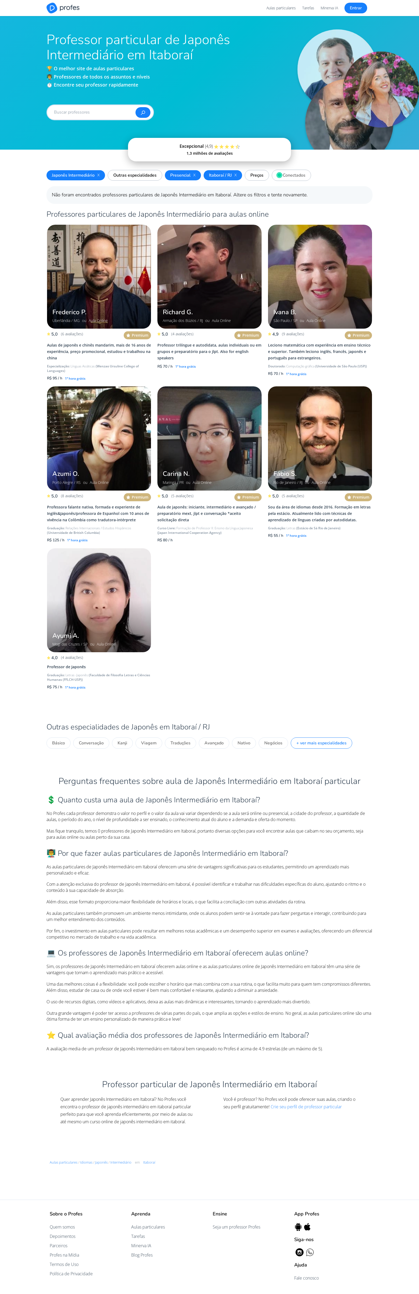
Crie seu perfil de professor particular (306, 1107)
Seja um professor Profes (236, 1227)
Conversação (91, 743)
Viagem (149, 743)
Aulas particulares (281, 7)
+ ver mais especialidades (321, 743)
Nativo (244, 743)
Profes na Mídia (64, 1255)
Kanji (122, 743)
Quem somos (62, 1227)
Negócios (273, 743)
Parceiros (58, 1246)
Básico (58, 743)
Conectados (290, 174)
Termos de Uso (64, 1264)
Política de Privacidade (71, 1274)
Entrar (356, 8)
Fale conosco (306, 1278)
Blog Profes (142, 1255)
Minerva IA (329, 7)
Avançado (214, 743)
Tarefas (308, 7)
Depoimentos (62, 1236)
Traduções (180, 743)
